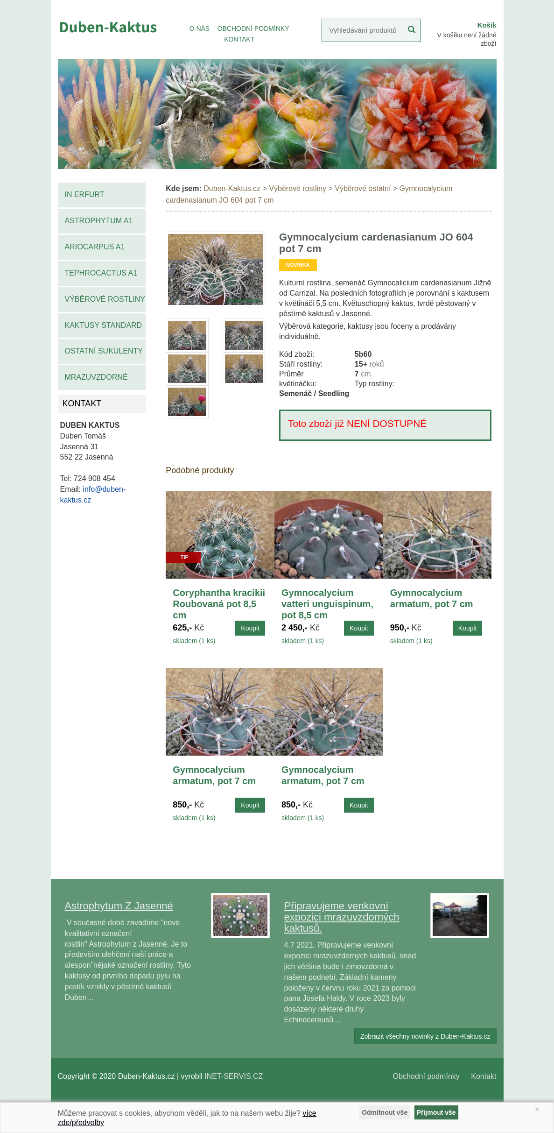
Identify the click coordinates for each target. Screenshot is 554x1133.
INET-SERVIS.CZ (233, 1076)
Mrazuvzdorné (96, 377)
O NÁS (199, 28)
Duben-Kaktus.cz (231, 188)
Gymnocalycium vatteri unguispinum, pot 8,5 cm (327, 604)
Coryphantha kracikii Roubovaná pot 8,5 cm (219, 604)
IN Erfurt (85, 194)
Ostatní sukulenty (104, 351)
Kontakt (483, 1076)
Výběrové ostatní (363, 188)
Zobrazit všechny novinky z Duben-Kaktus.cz (425, 1036)
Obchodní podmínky (426, 1076)
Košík (487, 25)
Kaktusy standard (103, 325)
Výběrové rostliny (105, 299)
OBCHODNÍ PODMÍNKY (253, 28)
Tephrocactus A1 (101, 273)
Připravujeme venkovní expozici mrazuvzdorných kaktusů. (342, 917)
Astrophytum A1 (99, 221)
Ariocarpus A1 (95, 247)
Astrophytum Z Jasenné (119, 906)
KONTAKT (239, 39)
